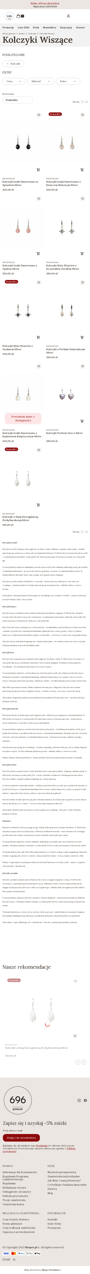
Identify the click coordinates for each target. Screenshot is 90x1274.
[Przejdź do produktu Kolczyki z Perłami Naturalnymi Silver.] (67, 310)
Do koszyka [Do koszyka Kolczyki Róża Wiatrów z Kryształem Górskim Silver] (82, 254)
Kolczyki (32, 33)
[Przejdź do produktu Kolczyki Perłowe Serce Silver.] (67, 394)
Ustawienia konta (13, 1204)
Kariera (52, 1189)
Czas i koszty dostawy (16, 1219)
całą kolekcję (53, 3)
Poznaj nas (54, 1227)
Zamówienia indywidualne (64, 1176)
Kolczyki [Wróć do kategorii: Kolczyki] (13, 63)
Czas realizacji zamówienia (19, 1227)
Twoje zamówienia (14, 1200)
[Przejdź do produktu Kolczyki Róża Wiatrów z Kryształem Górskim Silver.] (67, 226)
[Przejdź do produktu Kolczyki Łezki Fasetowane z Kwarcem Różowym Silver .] (67, 142)
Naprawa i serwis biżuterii (19, 1232)
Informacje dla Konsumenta (20, 1172)
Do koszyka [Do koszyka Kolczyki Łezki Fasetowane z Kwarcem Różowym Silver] (82, 170)
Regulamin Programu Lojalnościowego (16, 1178)
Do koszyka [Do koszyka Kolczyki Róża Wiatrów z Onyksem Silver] (38, 337)
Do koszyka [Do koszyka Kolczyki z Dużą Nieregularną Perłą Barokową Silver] (38, 505)
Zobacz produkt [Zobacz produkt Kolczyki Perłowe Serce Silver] (82, 421)
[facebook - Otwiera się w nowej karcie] (85, 1100)
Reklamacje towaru (14, 1187)
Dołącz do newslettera (21, 1137)
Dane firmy (54, 1223)
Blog (50, 1193)
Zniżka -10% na (39, 3)
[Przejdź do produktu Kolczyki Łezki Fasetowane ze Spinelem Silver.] (23, 142)
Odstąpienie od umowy (17, 1191)
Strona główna (9, 33)
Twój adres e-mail (12, 1130)
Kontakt (53, 1219)
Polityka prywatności (15, 1196)
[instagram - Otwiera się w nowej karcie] (79, 1100)
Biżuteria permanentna (62, 1172)
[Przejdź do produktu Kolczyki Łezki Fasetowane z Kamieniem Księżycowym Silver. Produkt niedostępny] (23, 394)
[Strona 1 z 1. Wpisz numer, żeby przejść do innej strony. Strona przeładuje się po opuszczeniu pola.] (82, 101)
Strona (76, 102)
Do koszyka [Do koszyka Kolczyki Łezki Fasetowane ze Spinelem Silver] (38, 170)
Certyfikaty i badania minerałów (67, 1184)
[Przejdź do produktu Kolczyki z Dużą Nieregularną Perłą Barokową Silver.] (23, 477)
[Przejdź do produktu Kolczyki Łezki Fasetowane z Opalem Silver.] (23, 226)
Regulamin (42, 1145)
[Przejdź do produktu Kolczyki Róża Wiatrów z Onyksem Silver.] (23, 310)
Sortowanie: (8, 94)
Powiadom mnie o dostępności (23, 418)
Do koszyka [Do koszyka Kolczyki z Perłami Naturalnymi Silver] (82, 337)
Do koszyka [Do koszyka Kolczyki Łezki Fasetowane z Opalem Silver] (38, 254)
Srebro (22, 33)
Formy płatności (12, 1223)
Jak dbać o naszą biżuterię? (64, 1180)
